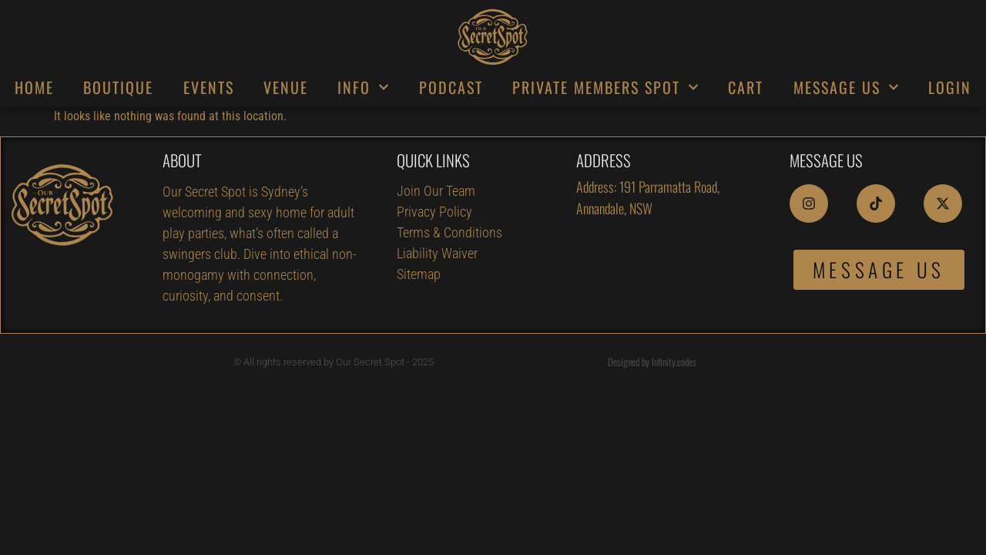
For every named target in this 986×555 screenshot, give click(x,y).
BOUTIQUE (118, 87)
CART (745, 87)
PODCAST (451, 87)
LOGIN (949, 87)
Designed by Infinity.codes (652, 361)
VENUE (285, 87)
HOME (34, 87)
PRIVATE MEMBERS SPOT (605, 87)
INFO (363, 87)
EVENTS (208, 87)
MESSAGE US (846, 87)
